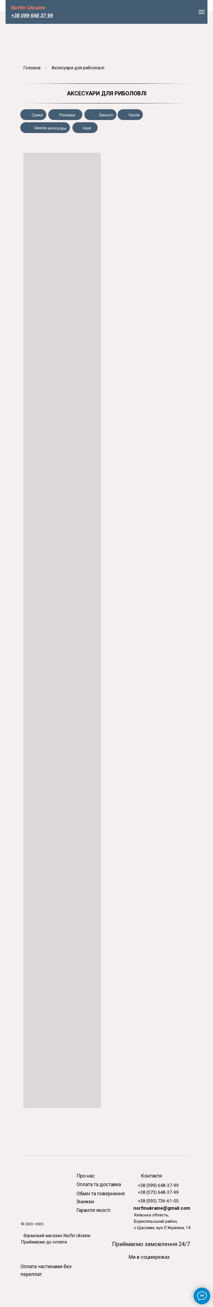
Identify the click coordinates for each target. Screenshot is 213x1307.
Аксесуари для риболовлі (78, 67)
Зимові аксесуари (50, 128)
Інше (87, 128)
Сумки (37, 115)
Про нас (86, 1176)
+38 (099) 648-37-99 (158, 1185)
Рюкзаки (67, 115)
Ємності (106, 115)
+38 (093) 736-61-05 (158, 1201)
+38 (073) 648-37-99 (158, 1192)
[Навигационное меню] (202, 12)
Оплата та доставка (99, 1184)
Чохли (134, 115)
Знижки (85, 1201)
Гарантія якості (93, 1210)
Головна (31, 67)
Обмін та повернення (101, 1193)
